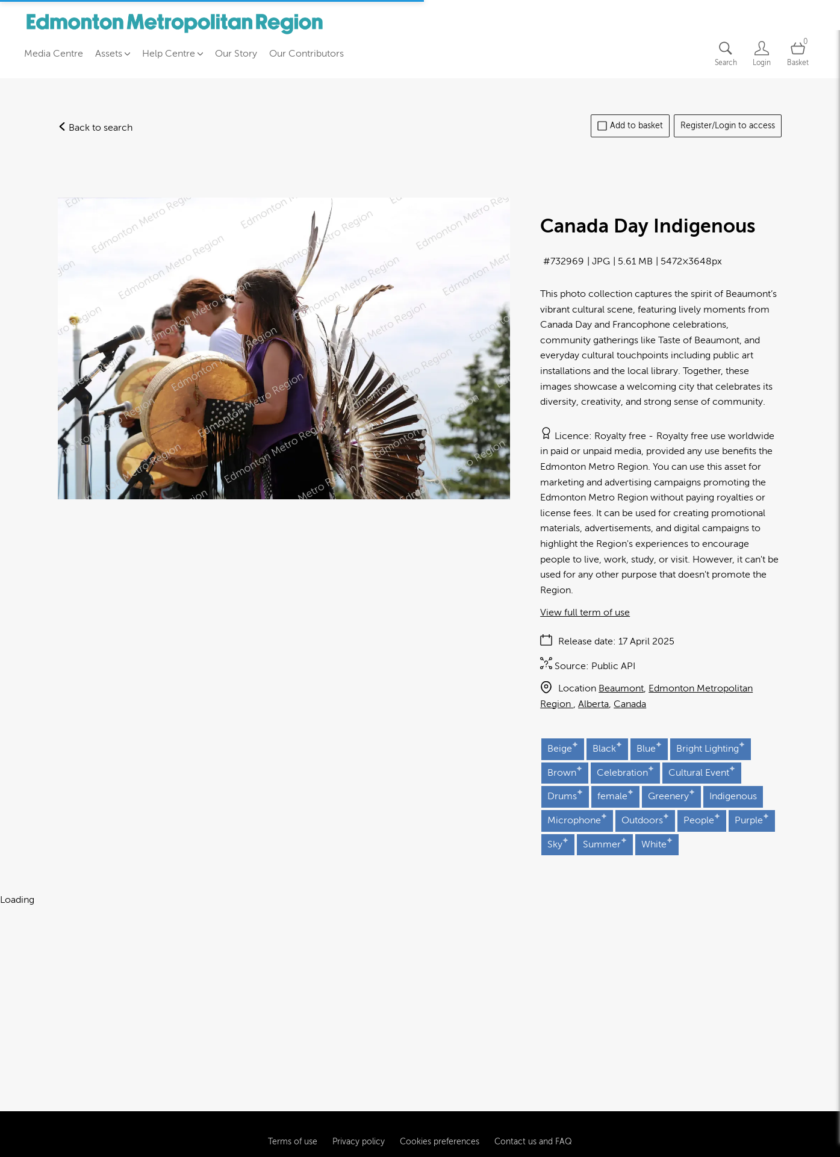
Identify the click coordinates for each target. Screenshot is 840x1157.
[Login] (762, 54)
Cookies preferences (439, 1089)
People (701, 819)
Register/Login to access (727, 125)
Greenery (671, 795)
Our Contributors (306, 53)
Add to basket (630, 126)
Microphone (577, 819)
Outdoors (645, 819)
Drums (565, 795)
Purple (752, 819)
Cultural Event (701, 772)
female (615, 795)
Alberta (593, 704)
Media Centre (53, 53)
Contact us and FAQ (533, 1089)
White (657, 843)
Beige (562, 747)
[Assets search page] (726, 54)
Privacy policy (358, 1089)
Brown (564, 772)
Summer (605, 843)
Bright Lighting (710, 747)
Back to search (95, 127)
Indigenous (733, 796)
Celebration (625, 772)
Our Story (236, 53)
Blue (649, 747)
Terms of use (292, 1089)
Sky (557, 843)
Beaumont (621, 688)
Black (607, 747)
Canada (630, 704)
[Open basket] (798, 54)
